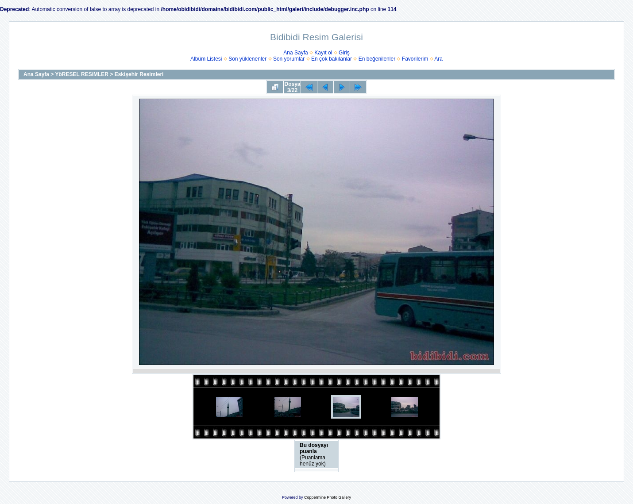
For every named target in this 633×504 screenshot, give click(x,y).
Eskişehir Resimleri (139, 74)
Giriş (344, 53)
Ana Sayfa (295, 53)
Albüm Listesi (206, 59)
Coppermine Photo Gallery (327, 497)
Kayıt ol (323, 53)
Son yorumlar (289, 59)
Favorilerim (415, 59)
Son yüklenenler (247, 59)
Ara (438, 59)
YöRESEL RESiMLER (81, 74)
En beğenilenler (377, 59)
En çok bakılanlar (331, 59)
